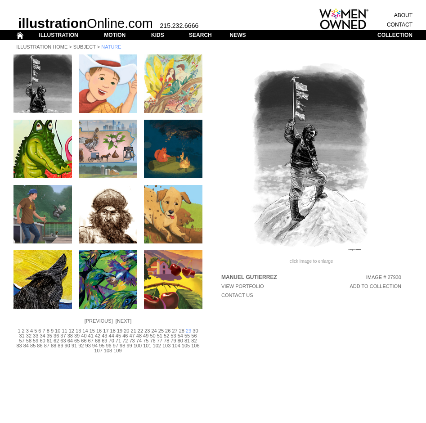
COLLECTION (395, 35)
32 (28, 335)
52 (166, 335)
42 (97, 335)
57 (21, 340)
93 (88, 345)
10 (57, 330)
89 (60, 345)
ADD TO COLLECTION (375, 286)
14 (85, 330)
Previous (99, 321)
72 (125, 340)
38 (70, 335)
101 (147, 345)
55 (187, 335)
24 (154, 330)
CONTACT (400, 25)
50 (152, 335)
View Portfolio (242, 286)
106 (195, 345)
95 (101, 345)
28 (181, 330)
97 (115, 345)
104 (176, 345)
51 (159, 335)
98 (122, 345)
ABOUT (403, 15)
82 (194, 340)
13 (78, 330)
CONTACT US (237, 295)
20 (126, 330)
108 (108, 350)
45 (118, 335)
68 (97, 340)
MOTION (115, 35)
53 (173, 335)
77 (159, 340)
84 (26, 345)
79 (173, 340)
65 (77, 340)
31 (21, 335)
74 (139, 340)
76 (152, 340)
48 (139, 335)
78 (166, 340)
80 (180, 340)
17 (105, 330)
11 (64, 330)
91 (74, 345)
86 (39, 345)
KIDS (157, 35)
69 (104, 340)
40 (83, 335)
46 (125, 335)
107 (98, 350)
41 (91, 335)
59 (35, 340)
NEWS (237, 35)
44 (111, 335)
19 (119, 330)
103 (166, 345)
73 (132, 340)
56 (194, 335)
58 (28, 340)
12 (71, 330)
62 (56, 340)
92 (81, 345)
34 (42, 335)
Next (123, 321)
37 (63, 335)
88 (53, 345)
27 (174, 330)
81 (187, 340)
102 (157, 345)
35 (49, 335)
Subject (84, 47)
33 (35, 335)
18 (113, 330)
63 (63, 340)
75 (145, 340)
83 (19, 345)
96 (108, 345)
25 (161, 330)
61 (49, 340)
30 (195, 330)
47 (132, 335)
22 (140, 330)
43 (104, 335)
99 (129, 345)
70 (111, 340)
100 (138, 345)
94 (95, 345)
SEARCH (200, 35)
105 (186, 345)
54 (180, 335)
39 (77, 335)
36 (56, 335)
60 (42, 340)
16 (99, 330)
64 (70, 340)
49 (145, 335)
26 (167, 330)
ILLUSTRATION (58, 35)
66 (83, 340)
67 (91, 340)
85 (33, 345)
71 (118, 340)
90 (67, 345)
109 (117, 350)
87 (46, 345)
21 (133, 330)
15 (92, 330)
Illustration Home (41, 47)
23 (147, 330)
